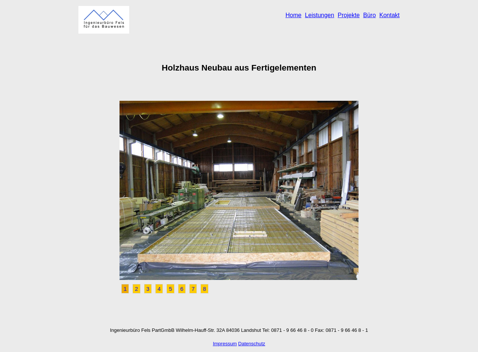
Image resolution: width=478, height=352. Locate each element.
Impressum (225, 343)
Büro (369, 15)
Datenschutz (251, 343)
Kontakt (389, 15)
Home (293, 15)
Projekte (349, 15)
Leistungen (319, 15)
